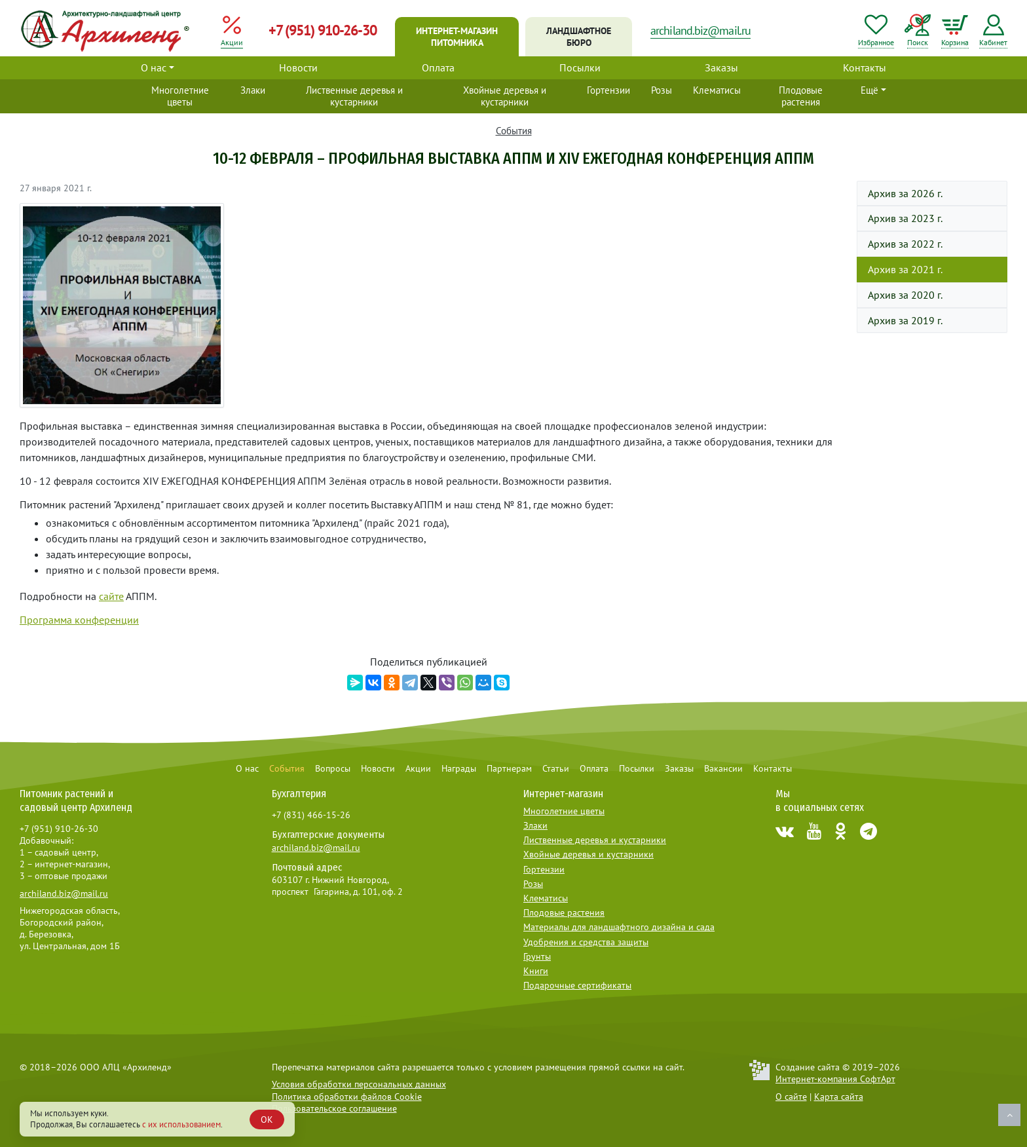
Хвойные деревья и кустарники (504, 96)
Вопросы (332, 768)
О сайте (791, 1096)
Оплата (438, 67)
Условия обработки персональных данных (359, 1084)
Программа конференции (79, 619)
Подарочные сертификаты (577, 985)
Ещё (869, 90)
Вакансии (723, 768)
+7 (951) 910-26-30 (323, 30)
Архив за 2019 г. (905, 320)
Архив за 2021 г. (905, 269)
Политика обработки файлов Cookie (347, 1096)
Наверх (1009, 1115)
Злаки (252, 90)
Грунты (537, 956)
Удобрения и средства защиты (585, 942)
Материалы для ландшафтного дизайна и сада (619, 927)
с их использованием (181, 1124)
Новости (298, 67)
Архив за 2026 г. (905, 193)
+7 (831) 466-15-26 (311, 815)
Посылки (580, 67)
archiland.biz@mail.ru (700, 30)
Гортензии (608, 90)
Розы (661, 90)
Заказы (721, 67)
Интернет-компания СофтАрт (835, 1079)
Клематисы (717, 90)
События (514, 130)
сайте (111, 596)
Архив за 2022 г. (905, 243)
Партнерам (509, 768)
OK (267, 1119)
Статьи (555, 768)
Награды (458, 768)
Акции (418, 768)
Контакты (864, 67)
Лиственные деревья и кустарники (354, 96)
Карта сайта (838, 1096)
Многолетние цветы (180, 96)
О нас (153, 67)
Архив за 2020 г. (905, 294)
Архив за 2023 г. (905, 218)
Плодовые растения (801, 96)
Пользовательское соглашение (334, 1108)
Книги (535, 971)
